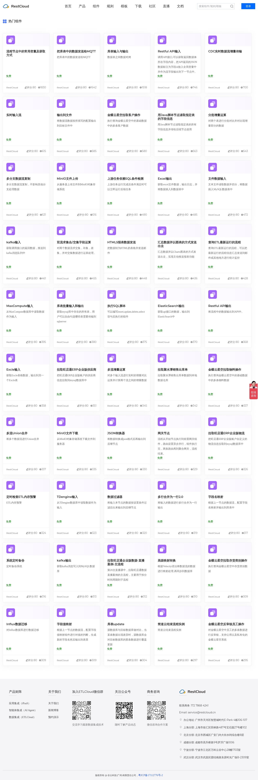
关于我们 (53, 703)
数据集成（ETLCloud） (22, 717)
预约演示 (53, 717)
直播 (166, 6)
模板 (124, 6)
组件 (96, 6)
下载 (138, 6)
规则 (110, 6)
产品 (82, 6)
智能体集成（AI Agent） (23, 710)
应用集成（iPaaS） (20, 703)
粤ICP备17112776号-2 (150, 775)
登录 (248, 6)
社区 (152, 6)
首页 (68, 6)
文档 (180, 6)
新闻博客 (53, 710)
